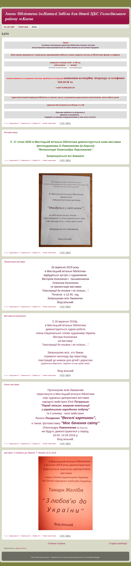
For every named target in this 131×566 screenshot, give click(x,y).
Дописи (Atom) (21, 548)
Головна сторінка (56, 543)
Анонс (34, 27)
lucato (81, 557)
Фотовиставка (10, 132)
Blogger (97, 557)
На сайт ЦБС (9, 27)
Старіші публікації (118, 543)
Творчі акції (23, 27)
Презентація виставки (14, 262)
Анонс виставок (11, 384)
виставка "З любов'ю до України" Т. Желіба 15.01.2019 (30, 453)
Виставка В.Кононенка (15, 316)
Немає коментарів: (50, 123)
